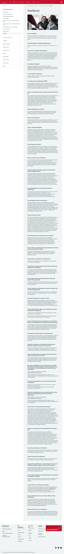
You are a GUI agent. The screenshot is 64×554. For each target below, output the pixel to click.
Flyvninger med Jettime (7, 14)
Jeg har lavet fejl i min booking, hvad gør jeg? (11, 21)
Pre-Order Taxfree (6, 29)
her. (40, 388)
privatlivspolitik (52, 488)
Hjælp (3, 531)
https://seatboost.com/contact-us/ (35, 372)
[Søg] (12, 6)
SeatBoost (5, 33)
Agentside (20, 541)
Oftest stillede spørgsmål (7, 533)
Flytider (30, 530)
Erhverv (30, 540)
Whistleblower (21, 539)
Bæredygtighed (21, 532)
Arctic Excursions (41, 536)
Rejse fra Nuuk (6, 31)
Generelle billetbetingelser (8, 16)
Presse (19, 534)
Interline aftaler (6, 18)
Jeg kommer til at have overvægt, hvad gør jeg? (11, 24)
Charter (30, 538)
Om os (19, 530)
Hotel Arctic (40, 531)
